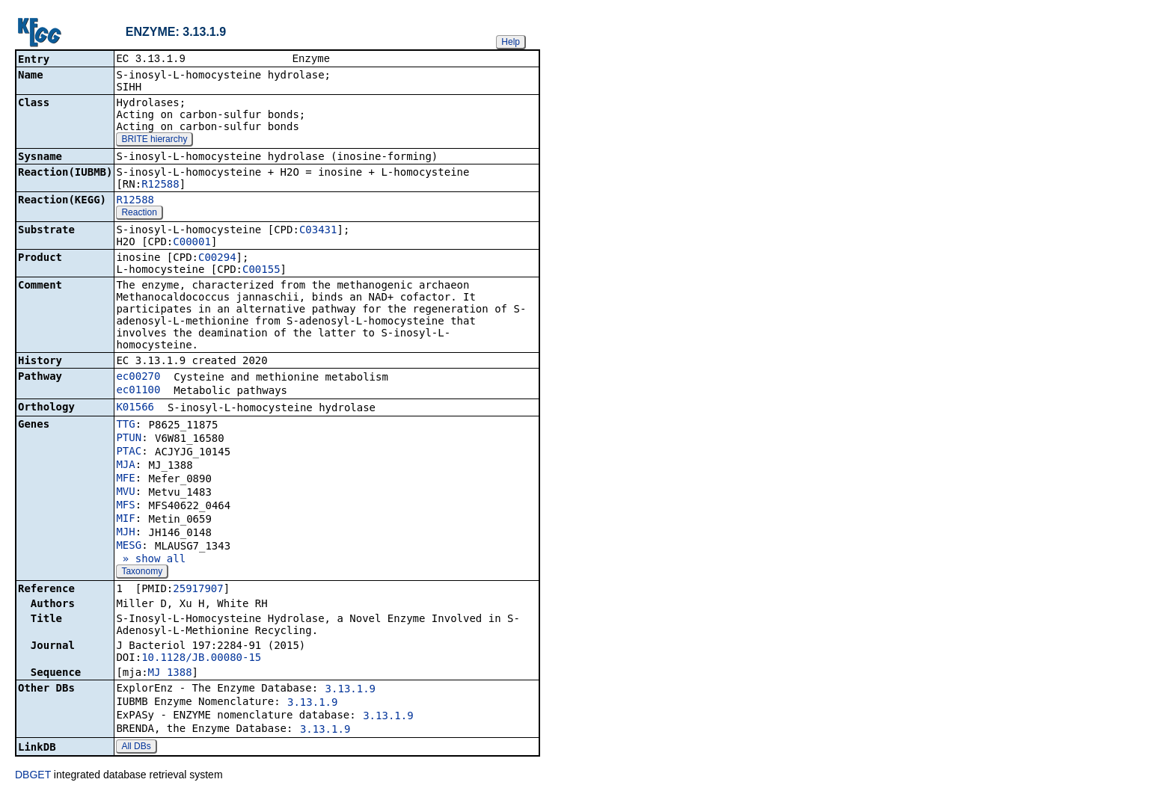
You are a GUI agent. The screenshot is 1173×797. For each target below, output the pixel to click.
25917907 (198, 590)
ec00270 (138, 378)
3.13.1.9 (350, 690)
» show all (151, 560)
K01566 (135, 408)
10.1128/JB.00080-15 (201, 659)
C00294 (217, 259)
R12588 (160, 185)
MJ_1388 (170, 674)
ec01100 (138, 391)
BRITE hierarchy (154, 140)
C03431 (318, 231)
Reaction (138, 214)
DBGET (33, 776)
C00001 (192, 243)
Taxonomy (141, 572)
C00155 (261, 271)
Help (510, 42)
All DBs (135, 747)
